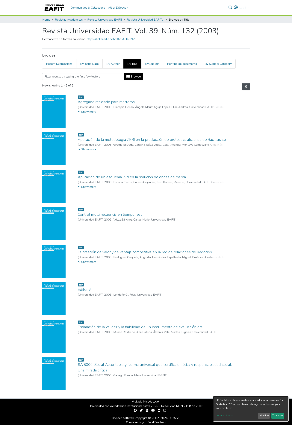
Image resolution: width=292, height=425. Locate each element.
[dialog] (250, 408)
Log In (243, 8)
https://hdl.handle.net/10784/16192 (111, 39)
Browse (133, 77)
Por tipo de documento (182, 64)
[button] (235, 7)
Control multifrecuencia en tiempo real (110, 214)
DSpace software (123, 418)
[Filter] (83, 76)
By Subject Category (218, 64)
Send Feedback (157, 422)
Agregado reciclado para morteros (106, 101)
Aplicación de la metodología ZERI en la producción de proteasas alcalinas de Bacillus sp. (152, 139)
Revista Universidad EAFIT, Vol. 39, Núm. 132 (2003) (145, 20)
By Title (132, 64)
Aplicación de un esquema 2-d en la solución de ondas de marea (132, 177)
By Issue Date (89, 64)
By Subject (152, 64)
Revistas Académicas (69, 20)
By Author (113, 64)
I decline (264, 415)
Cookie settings (135, 422)
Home (46, 20)
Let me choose (224, 415)
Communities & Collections (88, 8)
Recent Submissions (59, 64)
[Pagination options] (246, 86)
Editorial (84, 289)
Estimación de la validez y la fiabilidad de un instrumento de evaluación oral (141, 327)
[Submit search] (230, 7)
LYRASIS (174, 418)
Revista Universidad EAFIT (104, 20)
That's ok (277, 415)
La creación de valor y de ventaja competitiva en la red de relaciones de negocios (145, 252)
